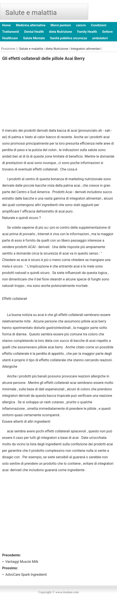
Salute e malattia (31, 49)
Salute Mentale (34, 38)
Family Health (87, 32)
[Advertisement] (58, 95)
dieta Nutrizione (60, 32)
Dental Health (34, 32)
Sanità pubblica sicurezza (68, 38)
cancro (81, 25)
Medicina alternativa (30, 25)
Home (6, 25)
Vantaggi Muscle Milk (21, 562)
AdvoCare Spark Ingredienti (26, 575)
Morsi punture (61, 25)
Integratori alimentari (85, 49)
